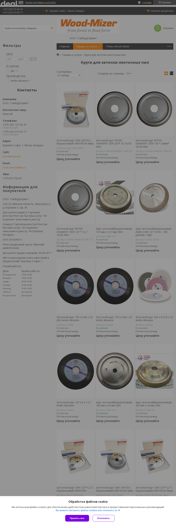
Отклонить (103, 518)
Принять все (77, 518)
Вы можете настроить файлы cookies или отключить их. (87, 510)
